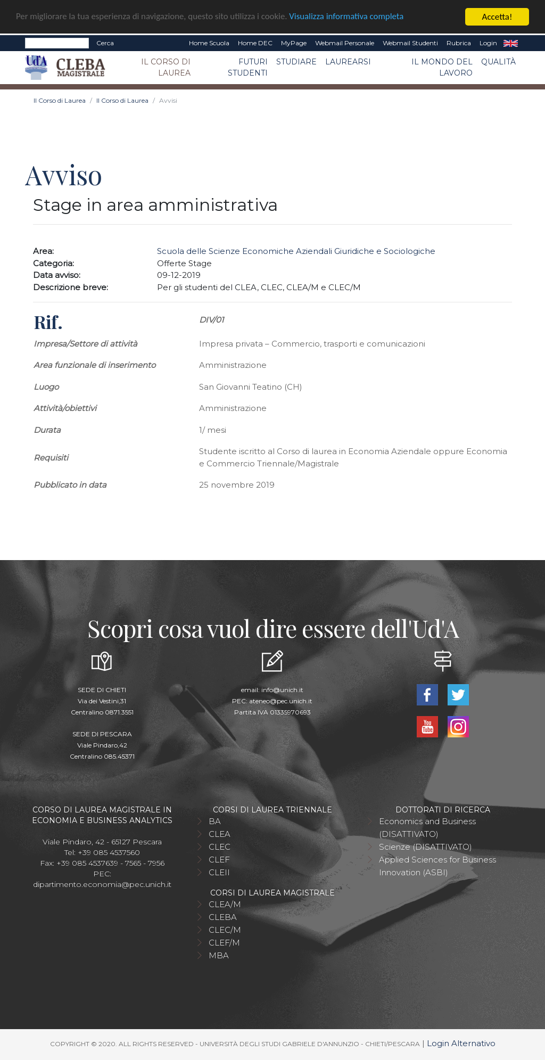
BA (215, 821)
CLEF (219, 859)
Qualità (498, 62)
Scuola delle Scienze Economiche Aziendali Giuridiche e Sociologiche (296, 251)
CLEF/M (224, 943)
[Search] (57, 43)
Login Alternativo (461, 1043)
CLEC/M (225, 930)
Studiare (296, 62)
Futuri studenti (248, 67)
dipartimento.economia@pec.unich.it (102, 884)
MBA (219, 955)
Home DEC (255, 43)
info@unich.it (282, 690)
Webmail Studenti (410, 43)
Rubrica (459, 43)
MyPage (294, 43)
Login (488, 43)
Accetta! (497, 16)
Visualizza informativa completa (351, 17)
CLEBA (223, 917)
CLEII (219, 872)
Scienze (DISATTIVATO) (425, 847)
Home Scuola (209, 43)
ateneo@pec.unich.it (280, 701)
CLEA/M (225, 904)
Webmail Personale (344, 43)
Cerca (105, 43)
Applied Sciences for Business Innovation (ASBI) (437, 865)
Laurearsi (348, 62)
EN (510, 43)
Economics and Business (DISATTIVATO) (427, 827)
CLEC (219, 847)
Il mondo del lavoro (442, 67)
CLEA (219, 834)
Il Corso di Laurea (166, 67)
